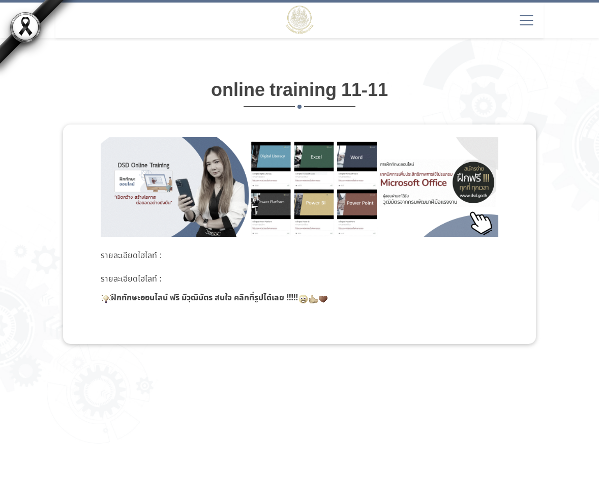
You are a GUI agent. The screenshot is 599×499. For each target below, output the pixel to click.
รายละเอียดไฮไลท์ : (131, 256)
